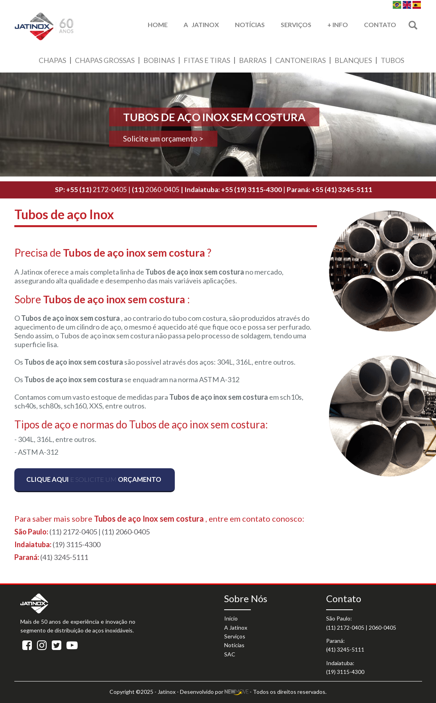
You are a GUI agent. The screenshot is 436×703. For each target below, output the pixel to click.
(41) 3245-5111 (64, 557)
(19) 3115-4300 (76, 544)
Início (231, 618)
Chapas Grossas (105, 60)
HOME (158, 24)
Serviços (296, 24)
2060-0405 (156, 189)
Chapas (52, 60)
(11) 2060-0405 (126, 531)
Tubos (392, 60)
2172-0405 (97, 189)
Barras (252, 60)
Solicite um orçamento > (163, 138)
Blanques (353, 60)
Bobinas (159, 60)
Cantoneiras (300, 60)
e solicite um (93, 479)
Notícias (250, 24)
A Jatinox (201, 24)
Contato (380, 24)
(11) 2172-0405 (73, 531)
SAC (229, 654)
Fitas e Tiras (207, 60)
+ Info (337, 24)
